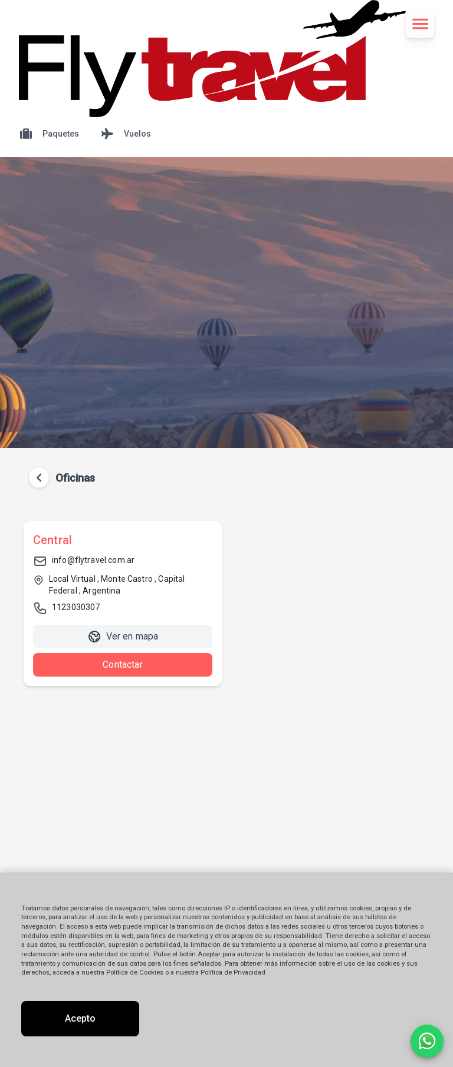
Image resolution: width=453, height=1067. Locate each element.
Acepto (80, 1018)
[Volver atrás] (39, 477)
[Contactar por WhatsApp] (427, 1041)
